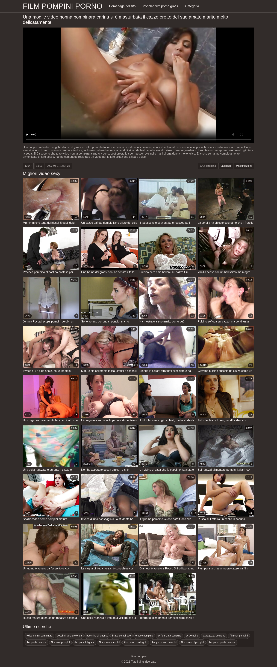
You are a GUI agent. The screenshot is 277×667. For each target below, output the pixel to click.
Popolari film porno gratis (160, 6)
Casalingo (225, 165)
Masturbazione (244, 165)
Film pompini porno (62, 6)
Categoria (192, 6)
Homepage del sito (122, 6)
